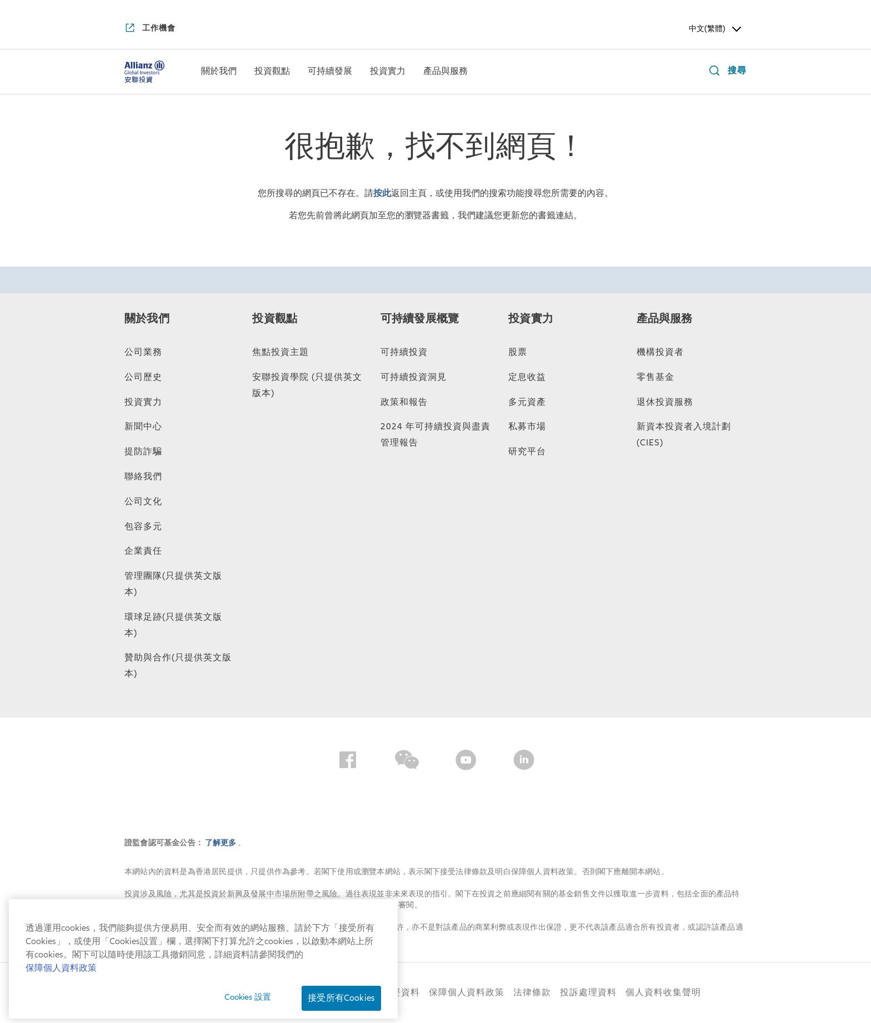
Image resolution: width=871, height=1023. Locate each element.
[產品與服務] (445, 72)
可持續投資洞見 (414, 377)
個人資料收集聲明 (663, 992)
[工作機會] (150, 29)
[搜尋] (725, 72)
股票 (517, 352)
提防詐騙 (143, 451)
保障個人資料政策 (466, 992)
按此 (382, 193)
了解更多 (221, 843)
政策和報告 (404, 402)
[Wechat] (407, 762)
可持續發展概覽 (420, 318)
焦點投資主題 (280, 352)
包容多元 (143, 526)
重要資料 (401, 992)
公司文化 (143, 501)
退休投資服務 (665, 402)
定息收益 (527, 377)
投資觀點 (274, 318)
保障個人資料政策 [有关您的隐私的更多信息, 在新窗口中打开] (61, 1014)
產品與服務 (665, 318)
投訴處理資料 (588, 992)
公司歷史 (143, 377)
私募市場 (527, 426)
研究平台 (527, 451)
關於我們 (146, 318)
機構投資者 (660, 352)
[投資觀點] (272, 72)
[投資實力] (388, 72)
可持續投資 (404, 352)
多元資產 (527, 402)
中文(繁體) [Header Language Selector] (716, 29)
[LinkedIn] (524, 762)
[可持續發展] (330, 72)
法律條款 (532, 992)
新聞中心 (143, 426)
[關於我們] (219, 72)
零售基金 (655, 377)
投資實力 (143, 402)
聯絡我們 (143, 476)
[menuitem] (219, 71)
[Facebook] (348, 762)
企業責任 (143, 550)
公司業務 (143, 352)
